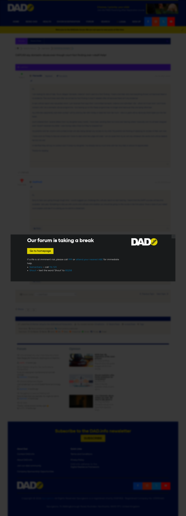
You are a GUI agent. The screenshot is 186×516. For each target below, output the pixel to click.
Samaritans (35, 267)
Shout (32, 270)
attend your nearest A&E (89, 259)
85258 (68, 270)
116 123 (53, 267)
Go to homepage (40, 251)
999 (70, 259)
